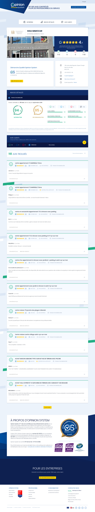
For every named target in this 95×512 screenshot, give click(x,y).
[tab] (70, 490)
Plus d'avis (47, 407)
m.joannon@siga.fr (68, 75)
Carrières (11, 494)
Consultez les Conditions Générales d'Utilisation (40, 446)
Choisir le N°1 (31, 490)
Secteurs (30, 496)
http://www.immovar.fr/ (69, 79)
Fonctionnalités (32, 492)
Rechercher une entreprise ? (54, 490)
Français (84, 1)
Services (30, 494)
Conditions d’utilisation (18, 507)
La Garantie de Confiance (53, 492)
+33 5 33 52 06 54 (71, 495)
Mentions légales (10, 507)
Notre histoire (11, 490)
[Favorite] (84, 142)
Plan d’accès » (71, 501)
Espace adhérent (32, 498)
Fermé (75, 82)
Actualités (11, 496)
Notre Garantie (12, 492)
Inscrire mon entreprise (78, 7)
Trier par (78, 153)
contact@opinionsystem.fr (73, 493)
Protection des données (27, 507)
